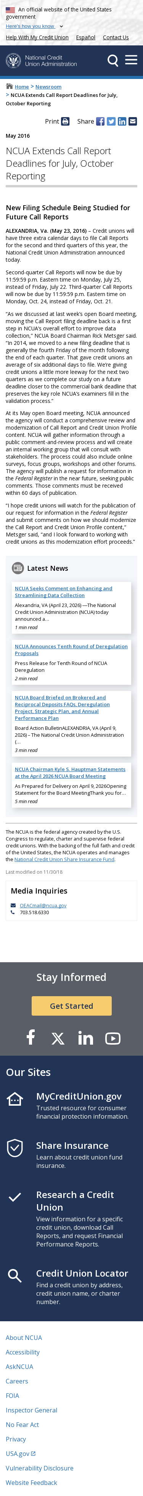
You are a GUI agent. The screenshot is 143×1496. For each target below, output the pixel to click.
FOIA (12, 1395)
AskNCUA (19, 1366)
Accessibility (23, 1352)
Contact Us (116, 37)
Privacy (16, 1439)
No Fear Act (22, 1424)
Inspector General (31, 1410)
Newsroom (48, 86)
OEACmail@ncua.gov (43, 905)
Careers (17, 1381)
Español (85, 37)
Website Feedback (31, 1482)
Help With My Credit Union (36, 36)
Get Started (71, 1006)
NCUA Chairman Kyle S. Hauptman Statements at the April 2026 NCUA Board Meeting (70, 772)
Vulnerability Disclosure (40, 1468)
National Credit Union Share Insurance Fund (64, 859)
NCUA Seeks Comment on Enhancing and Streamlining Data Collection (63, 592)
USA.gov (17, 1453)
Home (22, 86)
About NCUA (24, 1337)
